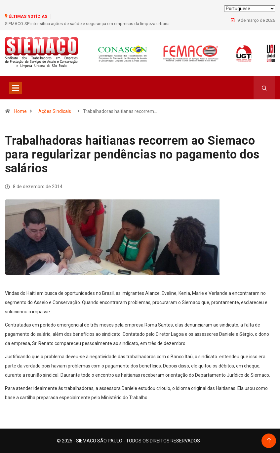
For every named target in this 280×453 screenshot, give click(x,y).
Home (20, 111)
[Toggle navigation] (15, 88)
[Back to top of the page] (268, 440)
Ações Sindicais (54, 111)
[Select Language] (249, 8)
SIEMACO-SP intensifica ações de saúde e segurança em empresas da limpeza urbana (87, 23)
